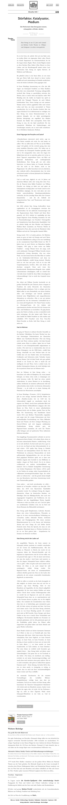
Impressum (51, 800)
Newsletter (31, 800)
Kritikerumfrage (24, 800)
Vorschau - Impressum (15, 775)
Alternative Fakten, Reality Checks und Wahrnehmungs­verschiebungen (30, 751)
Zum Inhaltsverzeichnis (25, 706)
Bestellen (21, 722)
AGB (55, 800)
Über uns (12, 800)
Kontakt (17, 800)
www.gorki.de (40, 47)
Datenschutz (44, 800)
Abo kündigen (44, 802)
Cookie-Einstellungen (35, 802)
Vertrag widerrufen (24, 802)
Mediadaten (37, 800)
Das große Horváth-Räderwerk (18, 732)
